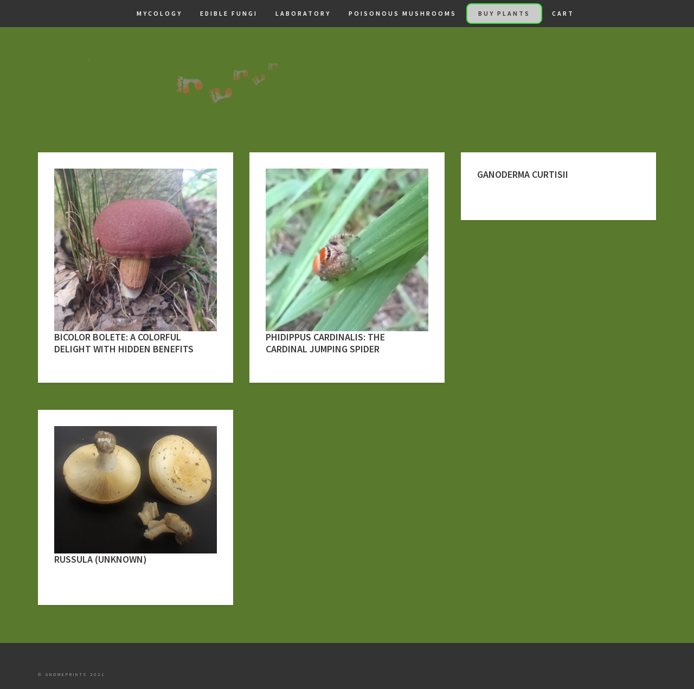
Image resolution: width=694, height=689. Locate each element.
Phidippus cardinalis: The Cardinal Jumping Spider (325, 343)
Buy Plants (504, 13)
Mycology (159, 13)
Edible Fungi (229, 13)
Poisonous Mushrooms (403, 13)
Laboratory (303, 13)
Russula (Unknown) (100, 559)
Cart (563, 13)
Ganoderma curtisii (522, 174)
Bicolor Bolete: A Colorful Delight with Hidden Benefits (124, 343)
